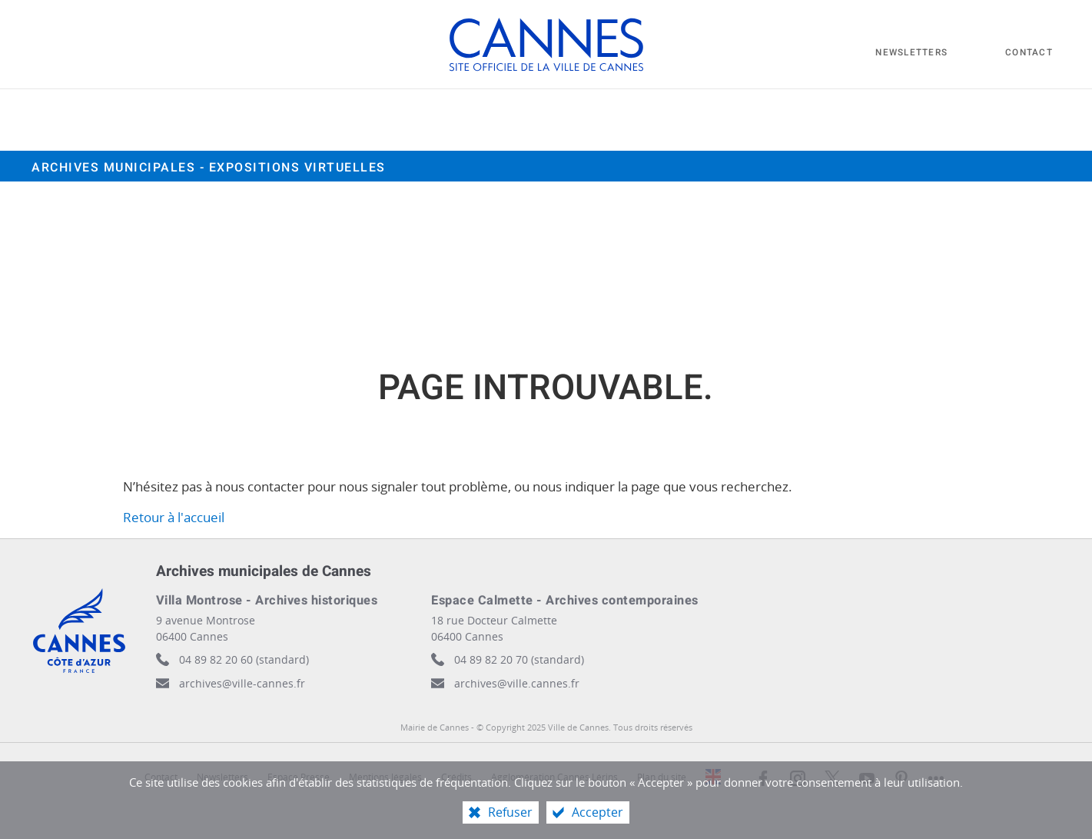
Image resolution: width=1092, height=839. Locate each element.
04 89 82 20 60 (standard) (244, 659)
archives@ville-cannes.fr (242, 683)
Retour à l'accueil (173, 517)
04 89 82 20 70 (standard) (519, 659)
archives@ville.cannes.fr (516, 683)
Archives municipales (209, 167)
